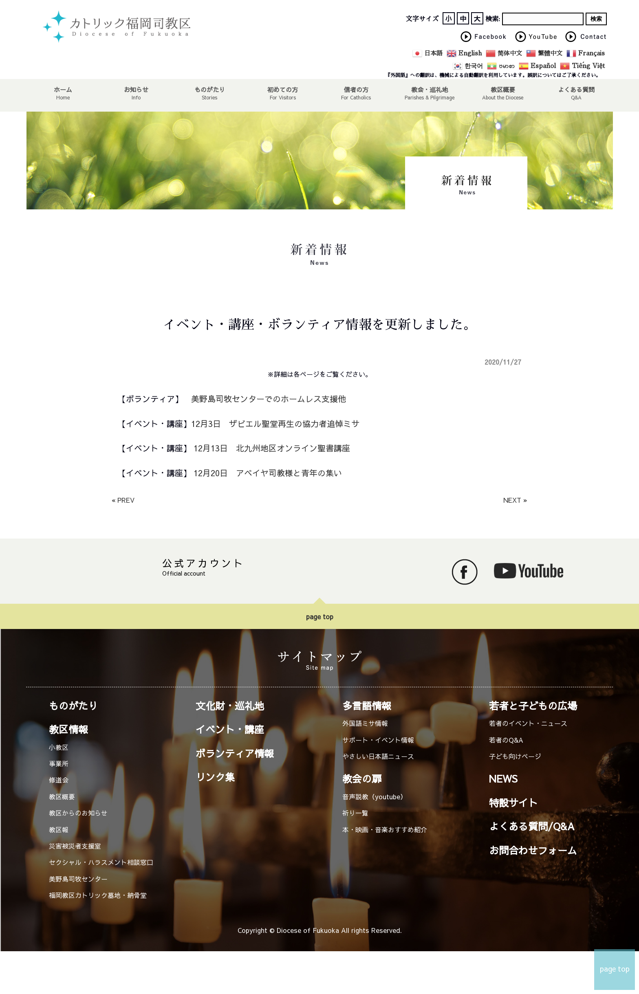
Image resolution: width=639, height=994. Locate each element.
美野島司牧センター (78, 878)
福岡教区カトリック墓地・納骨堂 (98, 895)
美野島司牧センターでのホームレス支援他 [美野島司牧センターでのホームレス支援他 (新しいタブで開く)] (268, 398)
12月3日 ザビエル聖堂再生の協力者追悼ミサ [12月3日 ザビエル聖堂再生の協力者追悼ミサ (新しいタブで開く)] (275, 423)
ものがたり (209, 89)
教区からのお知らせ (78, 812)
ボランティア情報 (235, 753)
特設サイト (513, 802)
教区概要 (62, 796)
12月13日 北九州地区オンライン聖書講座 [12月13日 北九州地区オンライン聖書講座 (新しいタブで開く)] (270, 447)
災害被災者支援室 (75, 845)
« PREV (123, 499)
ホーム (62, 89)
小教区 (58, 747)
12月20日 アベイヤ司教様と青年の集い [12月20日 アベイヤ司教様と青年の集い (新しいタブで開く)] (268, 472)
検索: (492, 19)
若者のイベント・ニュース (528, 723)
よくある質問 (576, 89)
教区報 (58, 829)
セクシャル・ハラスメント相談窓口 (101, 862)
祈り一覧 (355, 812)
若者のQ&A (506, 739)
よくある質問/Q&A (532, 826)
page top (319, 616)
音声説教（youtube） (374, 796)
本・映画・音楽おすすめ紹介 (384, 829)
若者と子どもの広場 (533, 706)
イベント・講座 (230, 729)
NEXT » (515, 499)
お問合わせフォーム (533, 850)
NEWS (503, 778)
